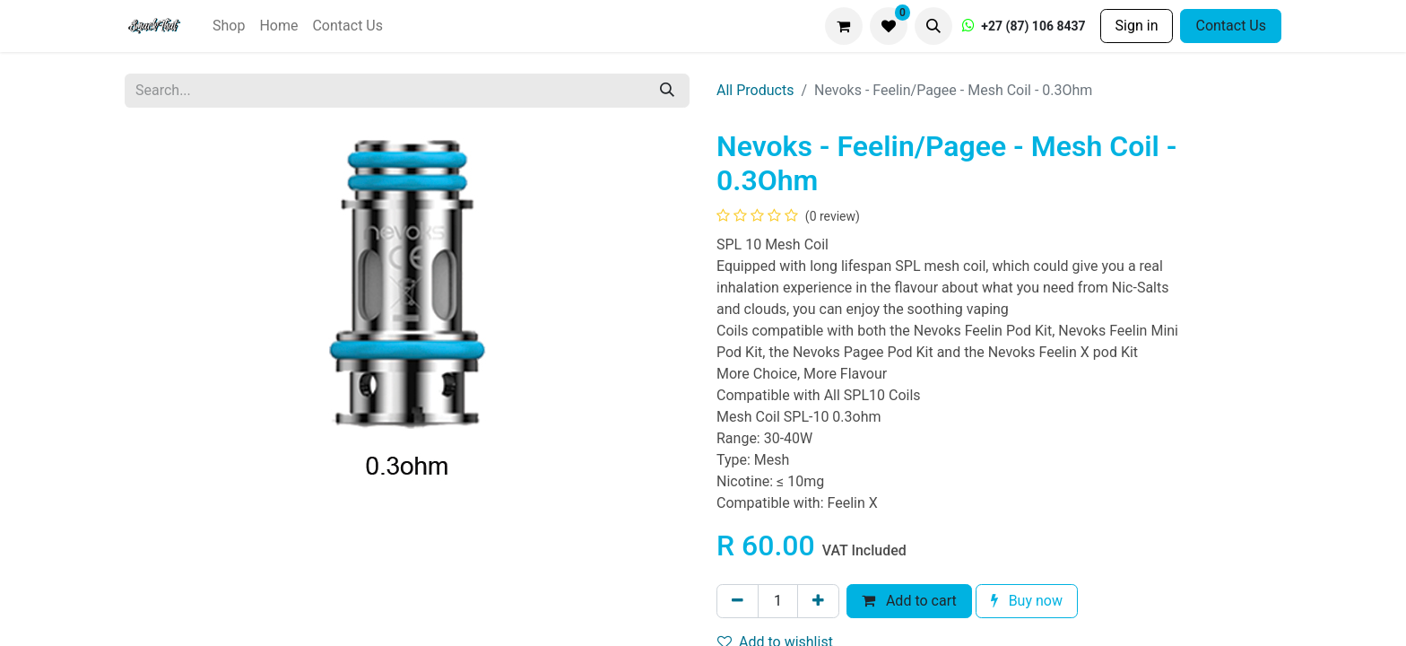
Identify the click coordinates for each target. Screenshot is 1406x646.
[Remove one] (737, 601)
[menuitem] (228, 26)
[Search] (667, 91)
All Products (755, 90)
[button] (933, 26)
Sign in (1137, 25)
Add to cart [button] (909, 600)
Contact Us (1230, 25)
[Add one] (818, 601)
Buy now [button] (1027, 600)
